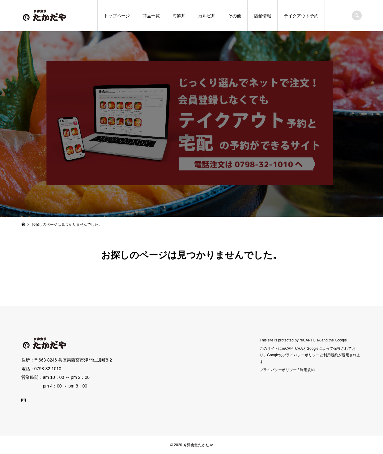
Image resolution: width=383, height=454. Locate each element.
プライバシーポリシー (278, 370)
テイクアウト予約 (301, 15)
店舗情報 (262, 15)
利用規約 (307, 370)
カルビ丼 (206, 15)
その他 (234, 15)
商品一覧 (151, 15)
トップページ (117, 15)
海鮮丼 (178, 15)
